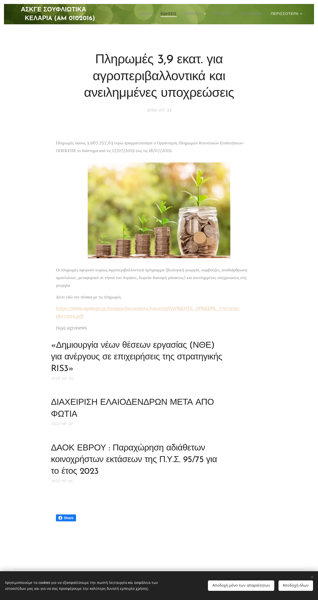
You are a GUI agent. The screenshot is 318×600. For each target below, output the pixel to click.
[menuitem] (169, 14)
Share (66, 518)
